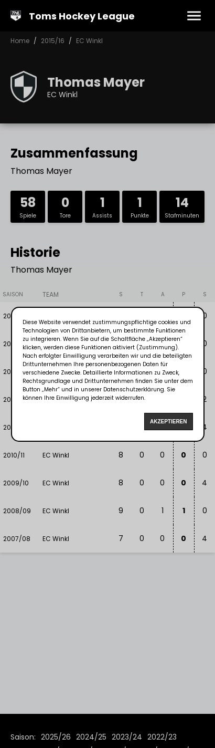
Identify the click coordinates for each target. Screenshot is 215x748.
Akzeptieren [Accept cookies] (168, 421)
